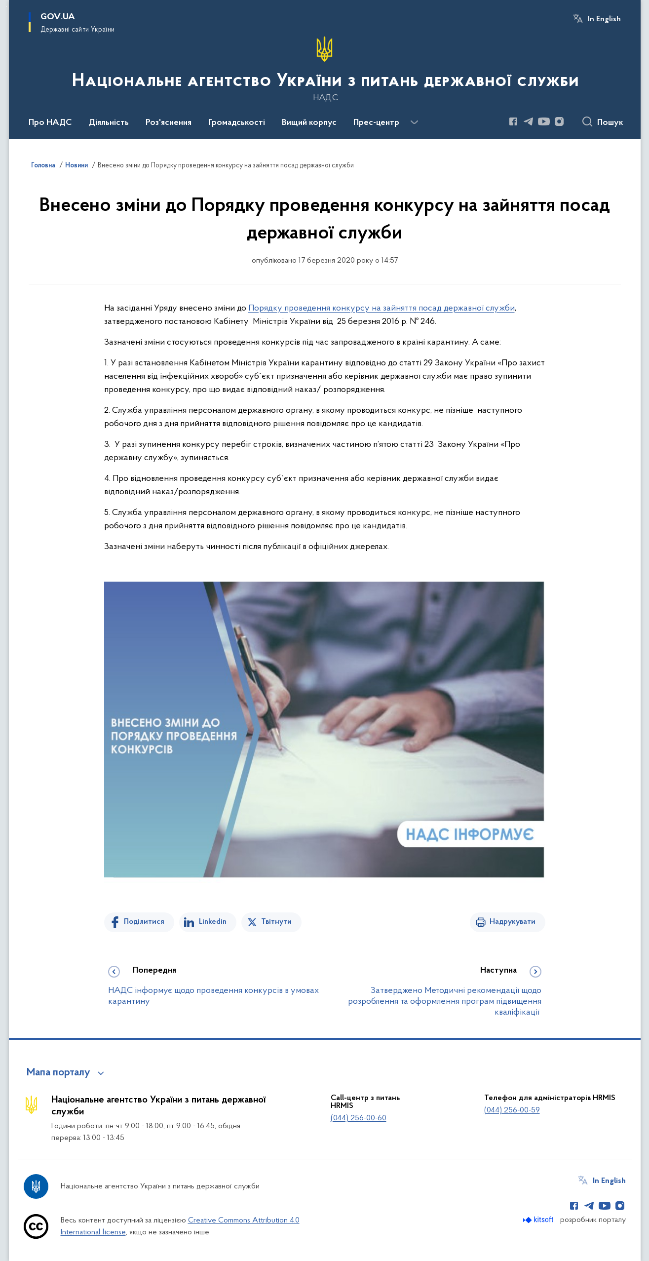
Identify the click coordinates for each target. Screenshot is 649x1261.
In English (604, 19)
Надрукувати (512, 922)
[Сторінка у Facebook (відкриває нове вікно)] (513, 121)
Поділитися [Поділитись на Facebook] (144, 922)
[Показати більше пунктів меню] (414, 122)
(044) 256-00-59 (512, 1110)
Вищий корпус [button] (309, 122)
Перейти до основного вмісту (6, 6)
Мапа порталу (58, 1072)
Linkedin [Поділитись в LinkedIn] (213, 922)
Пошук (610, 122)
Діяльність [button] (109, 122)
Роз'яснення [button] (168, 122)
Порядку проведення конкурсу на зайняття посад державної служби (381, 308)
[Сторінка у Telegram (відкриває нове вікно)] (528, 121)
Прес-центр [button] (376, 122)
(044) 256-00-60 (358, 1118)
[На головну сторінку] (324, 69)
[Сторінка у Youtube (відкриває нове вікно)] (544, 121)
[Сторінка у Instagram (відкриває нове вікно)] (559, 121)
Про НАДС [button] (50, 122)
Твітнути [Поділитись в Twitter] (276, 922)
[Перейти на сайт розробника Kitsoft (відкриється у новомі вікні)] (539, 1219)
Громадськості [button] (236, 122)
